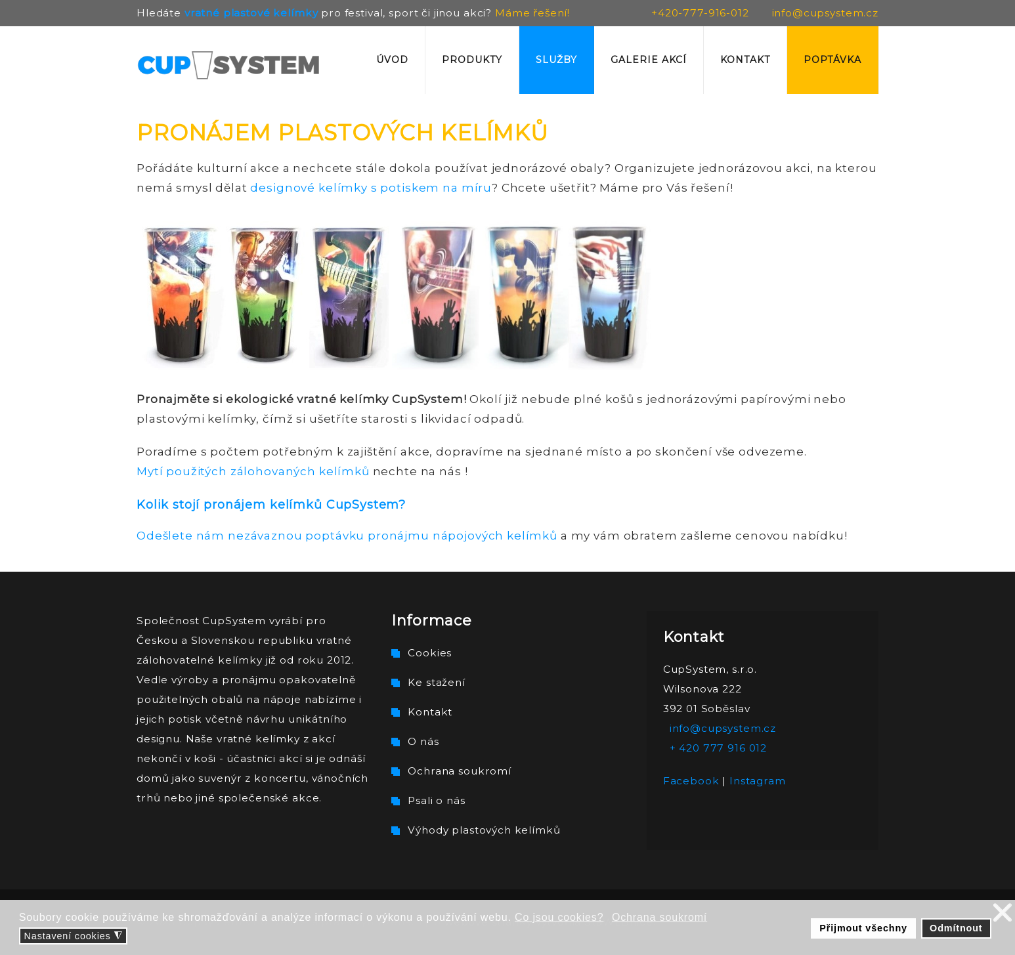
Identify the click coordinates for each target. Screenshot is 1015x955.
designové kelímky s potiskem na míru (371, 187)
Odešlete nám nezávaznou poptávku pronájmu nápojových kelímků (347, 535)
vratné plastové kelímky (251, 13)
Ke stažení (436, 682)
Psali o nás (436, 800)
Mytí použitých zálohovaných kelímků (253, 471)
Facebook (691, 781)
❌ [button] (1003, 912)
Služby (556, 60)
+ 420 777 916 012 (718, 748)
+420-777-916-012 (700, 13)
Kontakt (745, 60)
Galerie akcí (649, 60)
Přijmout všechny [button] (863, 928)
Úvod (392, 60)
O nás (423, 741)
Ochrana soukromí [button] (659, 917)
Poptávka (832, 60)
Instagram (757, 781)
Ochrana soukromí (459, 771)
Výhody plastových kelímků (484, 830)
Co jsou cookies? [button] (559, 917)
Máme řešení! (532, 13)
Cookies (430, 653)
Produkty (472, 60)
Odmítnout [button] (956, 928)
